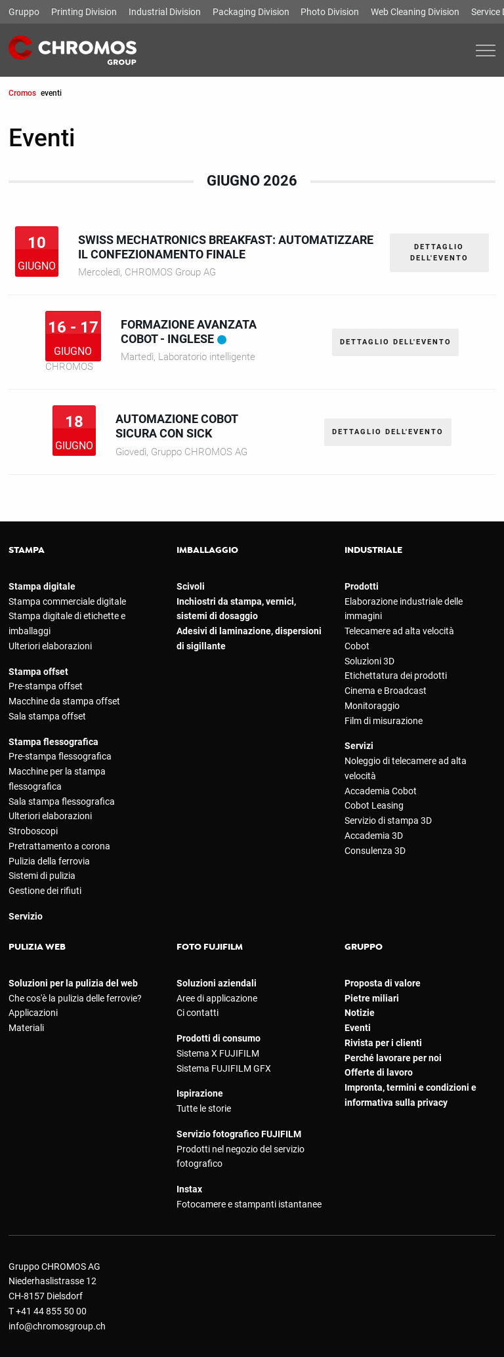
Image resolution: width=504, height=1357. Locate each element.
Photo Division (330, 12)
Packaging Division (251, 12)
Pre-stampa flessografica (60, 756)
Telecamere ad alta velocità (399, 631)
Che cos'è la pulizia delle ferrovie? (75, 998)
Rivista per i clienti (383, 1043)
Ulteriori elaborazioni (50, 646)
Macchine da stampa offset (64, 701)
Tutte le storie (204, 1108)
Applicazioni (33, 1012)
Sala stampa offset (47, 716)
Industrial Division (165, 12)
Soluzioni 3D (369, 661)
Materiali (26, 1028)
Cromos (22, 93)
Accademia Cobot (381, 791)
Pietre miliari (372, 998)
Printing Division (84, 12)
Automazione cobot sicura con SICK (177, 426)
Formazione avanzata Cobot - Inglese (188, 331)
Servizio (26, 916)
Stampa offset (38, 671)
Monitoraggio (372, 705)
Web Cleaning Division (415, 12)
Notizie (360, 1012)
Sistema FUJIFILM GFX (224, 1068)
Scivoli (191, 586)
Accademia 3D (374, 835)
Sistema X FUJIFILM (218, 1053)
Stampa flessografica (53, 742)
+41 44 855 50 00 (51, 1311)
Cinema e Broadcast (386, 690)
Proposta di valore (383, 983)
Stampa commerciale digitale (67, 601)
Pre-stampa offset (46, 686)
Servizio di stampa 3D (388, 820)
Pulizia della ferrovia (49, 861)
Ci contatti (198, 1012)
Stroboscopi (33, 831)
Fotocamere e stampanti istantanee (249, 1204)
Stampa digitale (42, 586)
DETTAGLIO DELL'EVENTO (439, 253)
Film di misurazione (384, 721)
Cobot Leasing (374, 805)
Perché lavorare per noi (393, 1058)
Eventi (358, 1028)
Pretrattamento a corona (59, 846)
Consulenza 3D (375, 850)
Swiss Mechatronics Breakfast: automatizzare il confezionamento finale (225, 247)
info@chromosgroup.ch (57, 1326)
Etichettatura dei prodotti (396, 675)
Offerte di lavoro (379, 1072)
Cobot (357, 646)
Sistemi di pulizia (42, 875)
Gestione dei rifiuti (45, 890)
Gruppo (24, 12)
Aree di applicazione (217, 998)
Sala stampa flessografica (62, 801)
